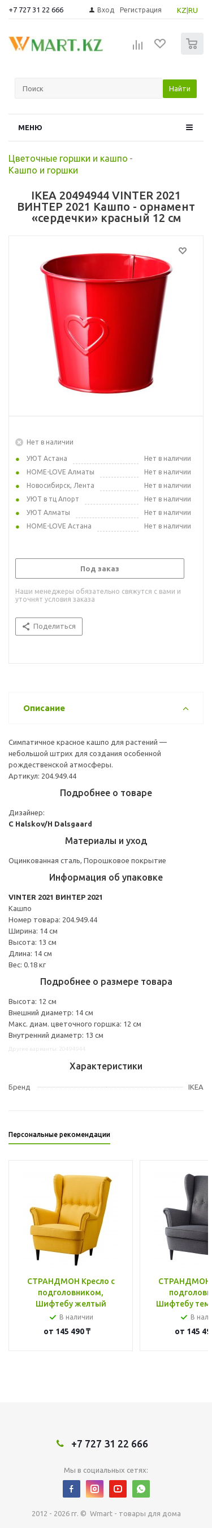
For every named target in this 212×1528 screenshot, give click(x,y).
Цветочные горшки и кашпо (68, 158)
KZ (182, 10)
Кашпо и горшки (43, 170)
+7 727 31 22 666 (35, 10)
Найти (180, 88)
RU (193, 10)
